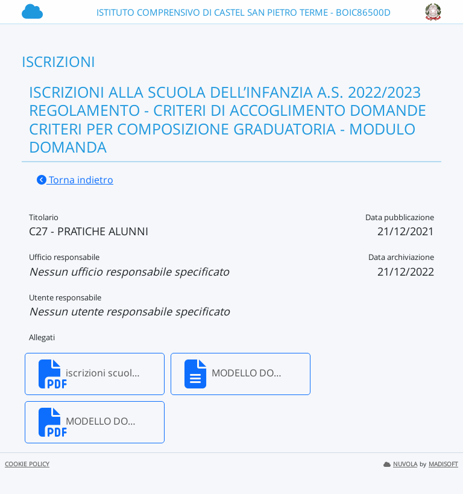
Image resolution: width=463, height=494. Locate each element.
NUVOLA (400, 464)
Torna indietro (75, 179)
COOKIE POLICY (27, 464)
